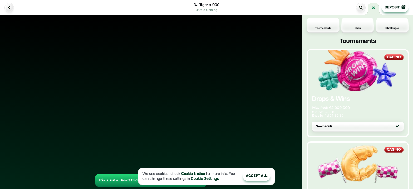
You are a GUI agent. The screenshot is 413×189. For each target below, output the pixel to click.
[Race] (373, 8)
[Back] (9, 7)
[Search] (361, 7)
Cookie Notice (193, 174)
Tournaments (323, 25)
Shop (358, 25)
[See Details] (397, 126)
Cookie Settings (205, 179)
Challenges (392, 25)
